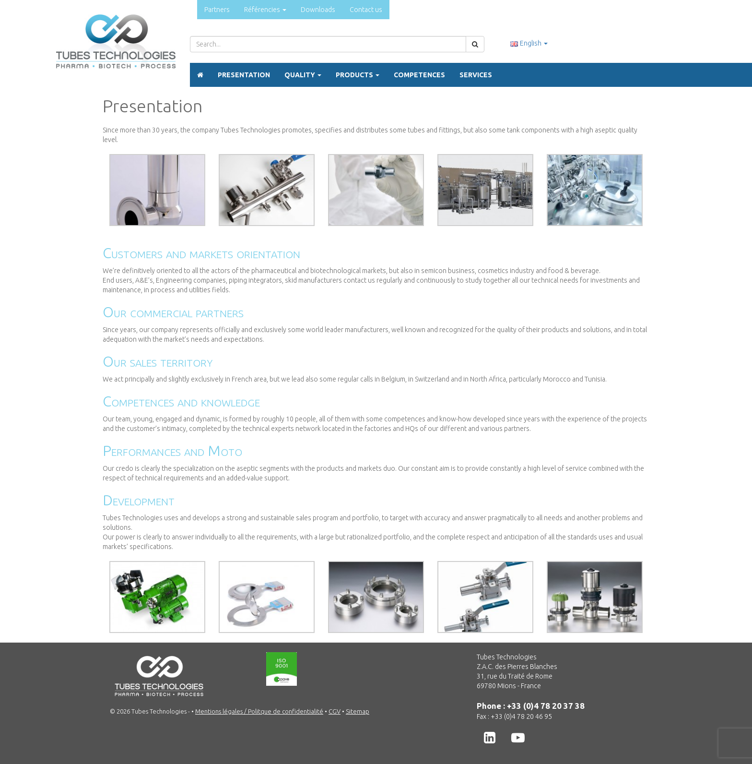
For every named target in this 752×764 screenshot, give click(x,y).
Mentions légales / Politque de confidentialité (259, 711)
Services (475, 75)
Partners (217, 9)
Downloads (318, 9)
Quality (302, 75)
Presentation (244, 75)
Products (357, 75)
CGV (335, 711)
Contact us (366, 9)
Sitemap (357, 711)
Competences (419, 75)
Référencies (265, 9)
